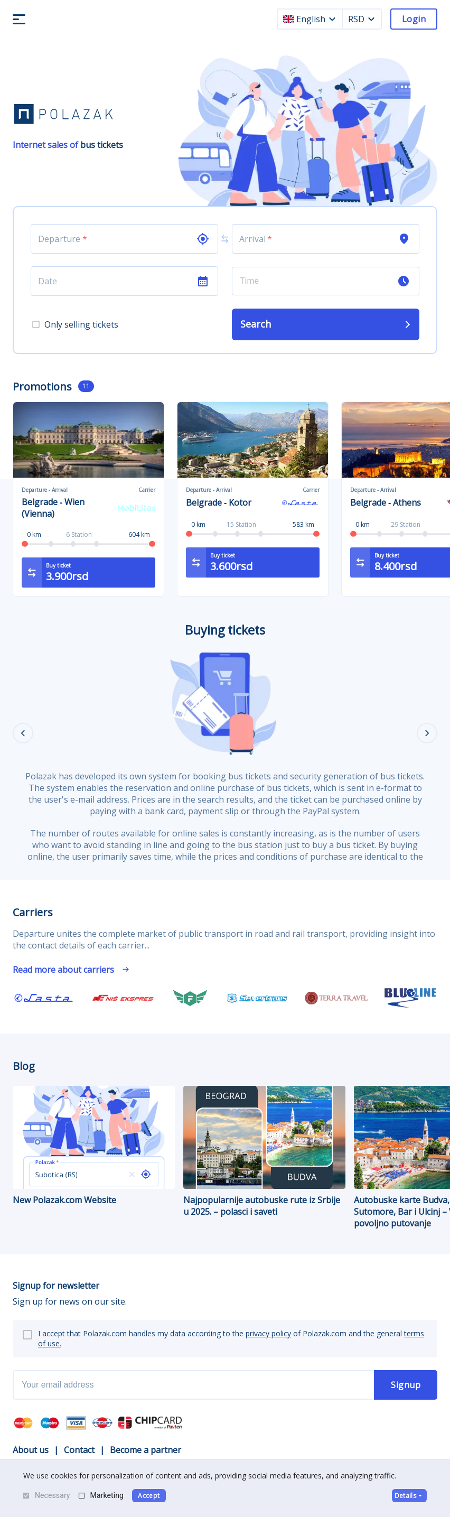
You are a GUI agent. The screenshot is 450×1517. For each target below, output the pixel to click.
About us (31, 1450)
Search (326, 324)
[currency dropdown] (371, 19)
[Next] (427, 733)
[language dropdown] (332, 19)
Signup (405, 1385)
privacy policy (268, 1333)
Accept (149, 1495)
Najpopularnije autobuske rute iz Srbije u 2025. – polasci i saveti (264, 1151)
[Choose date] (113, 281)
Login (414, 19)
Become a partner (145, 1450)
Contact (79, 1450)
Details (409, 1495)
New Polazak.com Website (94, 1146)
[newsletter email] (193, 1385)
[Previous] (23, 733)
